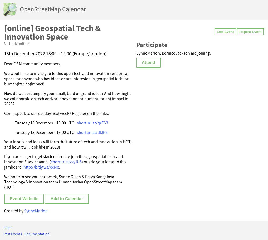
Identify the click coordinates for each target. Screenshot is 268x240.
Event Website (24, 199)
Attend (148, 62)
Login (8, 227)
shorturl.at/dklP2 (92, 132)
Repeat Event (250, 32)
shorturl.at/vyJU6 (66, 161)
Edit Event (225, 32)
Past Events (13, 234)
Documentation (37, 234)
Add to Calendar (67, 199)
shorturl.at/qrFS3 (92, 122)
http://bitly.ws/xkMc (41, 167)
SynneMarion (36, 210)
